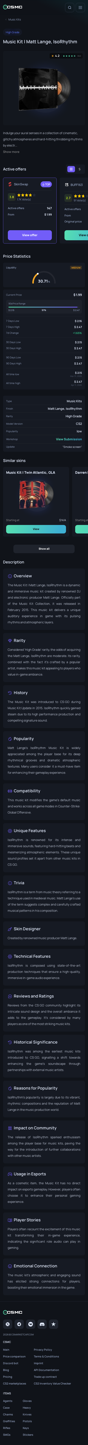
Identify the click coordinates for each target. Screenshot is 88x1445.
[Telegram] (19, 1324)
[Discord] (42, 1324)
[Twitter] (7, 1324)
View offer (29, 235)
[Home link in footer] (44, 1312)
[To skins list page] (14, 19)
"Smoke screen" (72, 447)
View (36, 529)
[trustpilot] (53, 1324)
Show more (11, 152)
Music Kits (74, 401)
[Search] (69, 7)
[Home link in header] (12, 7)
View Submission (69, 439)
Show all (44, 548)
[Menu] (80, 7)
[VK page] (30, 1324)
